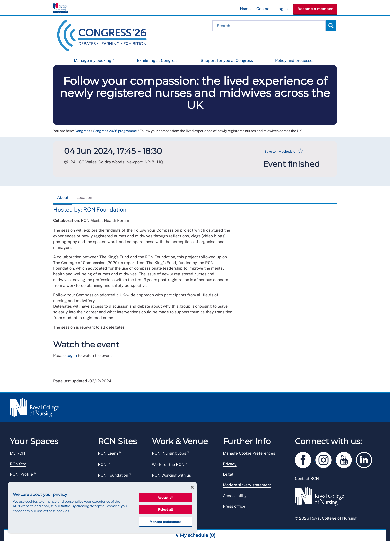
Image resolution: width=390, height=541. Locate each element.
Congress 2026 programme (115, 131)
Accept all (165, 497)
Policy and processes (294, 60)
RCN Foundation (113, 475)
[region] (102, 507)
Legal (228, 474)
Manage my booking (92, 60)
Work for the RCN (168, 464)
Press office (234, 506)
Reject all (165, 509)
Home (245, 8)
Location (84, 197)
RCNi (102, 464)
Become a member (315, 9)
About (62, 197)
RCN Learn (108, 453)
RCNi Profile (21, 474)
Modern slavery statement (247, 485)
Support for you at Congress (227, 60)
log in (72, 355)
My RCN (17, 453)
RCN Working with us (171, 475)
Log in (282, 8)
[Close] (192, 487)
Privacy (230, 464)
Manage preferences (165, 522)
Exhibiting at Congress (157, 60)
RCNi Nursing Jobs (169, 453)
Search (330, 25)
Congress (82, 131)
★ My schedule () (195, 535)
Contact (263, 8)
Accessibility (235, 495)
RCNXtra (18, 464)
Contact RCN (307, 478)
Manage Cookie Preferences (249, 453)
